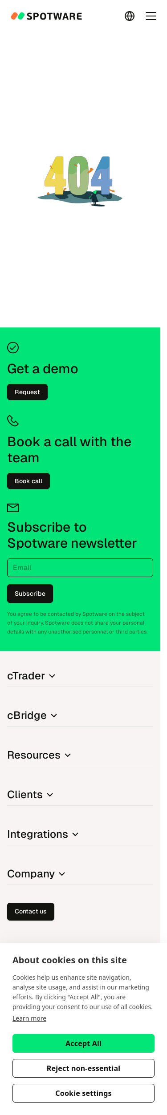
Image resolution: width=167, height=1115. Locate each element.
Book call (28, 481)
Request (27, 392)
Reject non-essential (83, 1068)
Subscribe (30, 594)
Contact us (31, 911)
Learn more (29, 1018)
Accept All (83, 1043)
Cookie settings (83, 1093)
